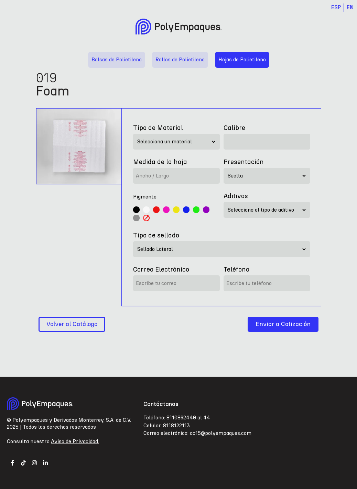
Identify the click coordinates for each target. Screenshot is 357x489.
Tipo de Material (158, 127)
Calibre (234, 127)
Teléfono (236, 269)
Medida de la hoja (160, 162)
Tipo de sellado (156, 235)
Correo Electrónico (161, 269)
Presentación (244, 162)
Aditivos (236, 196)
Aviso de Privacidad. (75, 441)
